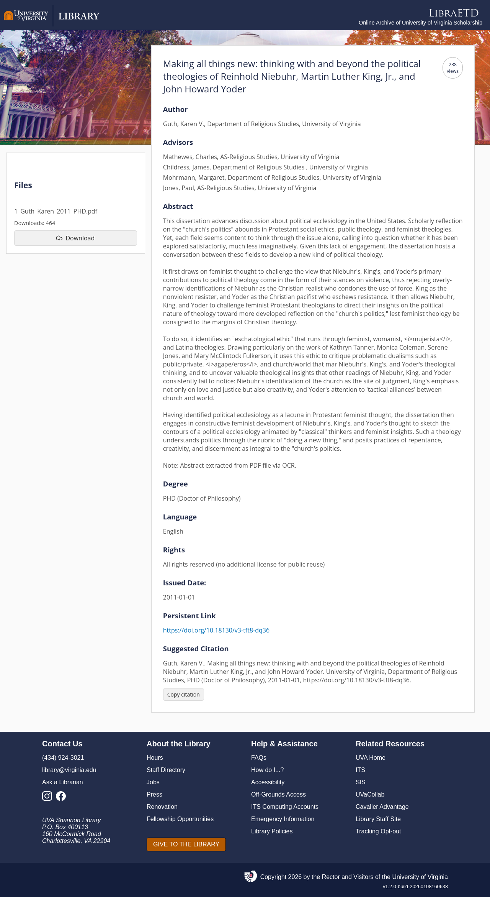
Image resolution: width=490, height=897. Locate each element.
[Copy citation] (183, 694)
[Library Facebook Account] (63, 798)
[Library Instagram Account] (49, 798)
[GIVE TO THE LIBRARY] (186, 844)
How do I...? (267, 770)
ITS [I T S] (360, 770)
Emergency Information (282, 819)
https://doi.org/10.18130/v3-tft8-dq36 (216, 630)
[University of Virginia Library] (52, 24)
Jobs (153, 782)
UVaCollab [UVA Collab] (370, 794)
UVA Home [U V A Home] (370, 757)
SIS (361, 782)
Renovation (162, 806)
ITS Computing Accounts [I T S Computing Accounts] (284, 806)
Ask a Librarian (62, 782)
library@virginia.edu (69, 770)
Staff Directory (166, 770)
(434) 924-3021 (63, 757)
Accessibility (267, 782)
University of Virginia (420, 877)
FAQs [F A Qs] (258, 757)
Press (154, 794)
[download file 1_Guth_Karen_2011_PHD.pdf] (75, 238)
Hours (155, 757)
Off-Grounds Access (278, 794)
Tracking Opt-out (378, 831)
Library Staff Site (378, 819)
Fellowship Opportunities (180, 819)
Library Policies (271, 831)
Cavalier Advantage (382, 806)
